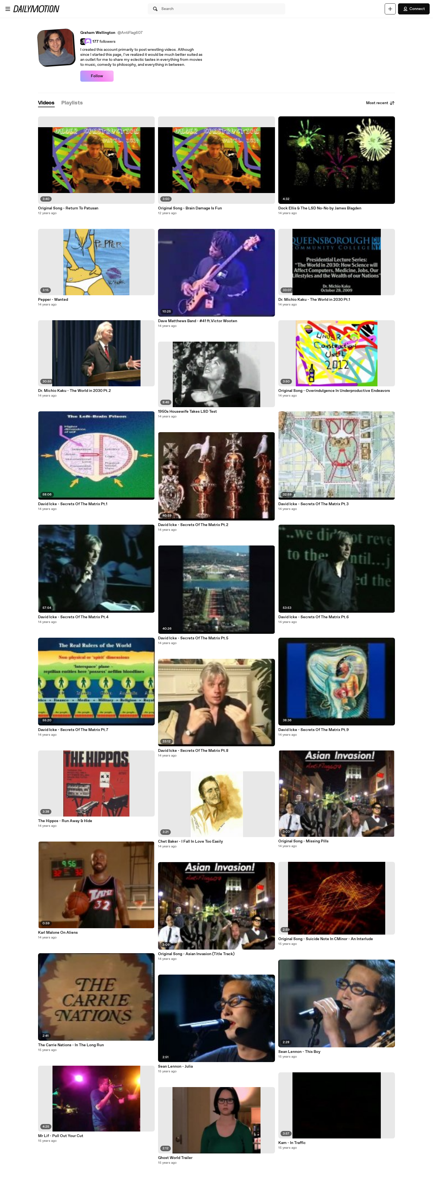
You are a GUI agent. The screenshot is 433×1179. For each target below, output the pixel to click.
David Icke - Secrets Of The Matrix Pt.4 (73, 617)
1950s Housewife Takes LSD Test (187, 411)
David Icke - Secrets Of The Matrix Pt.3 (313, 504)
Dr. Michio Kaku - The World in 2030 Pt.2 (74, 391)
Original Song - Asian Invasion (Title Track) (196, 954)
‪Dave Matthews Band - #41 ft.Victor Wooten (197, 321)
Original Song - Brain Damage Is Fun (190, 208)
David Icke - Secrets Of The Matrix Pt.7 (73, 730)
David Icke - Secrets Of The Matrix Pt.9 (313, 730)
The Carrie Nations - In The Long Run (71, 1045)
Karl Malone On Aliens (58, 932)
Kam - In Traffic (292, 1143)
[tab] (46, 103)
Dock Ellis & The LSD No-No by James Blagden (319, 208)
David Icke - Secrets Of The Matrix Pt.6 (313, 617)
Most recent (380, 103)
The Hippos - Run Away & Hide (65, 821)
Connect (414, 9)
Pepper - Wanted (53, 299)
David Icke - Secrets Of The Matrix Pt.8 (193, 751)
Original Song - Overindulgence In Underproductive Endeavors (334, 391)
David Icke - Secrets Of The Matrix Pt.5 (193, 638)
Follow (97, 76)
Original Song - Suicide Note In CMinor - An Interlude (325, 939)
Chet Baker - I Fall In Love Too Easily (190, 841)
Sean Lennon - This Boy (299, 1052)
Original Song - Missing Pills (303, 841)
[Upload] (390, 8)
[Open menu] (7, 8)
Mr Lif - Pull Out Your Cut (60, 1136)
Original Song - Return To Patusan (68, 208)
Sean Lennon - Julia (175, 1066)
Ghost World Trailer (175, 1158)
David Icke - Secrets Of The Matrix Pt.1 (72, 504)
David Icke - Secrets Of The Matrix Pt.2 (193, 525)
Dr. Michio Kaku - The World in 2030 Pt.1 (314, 299)
